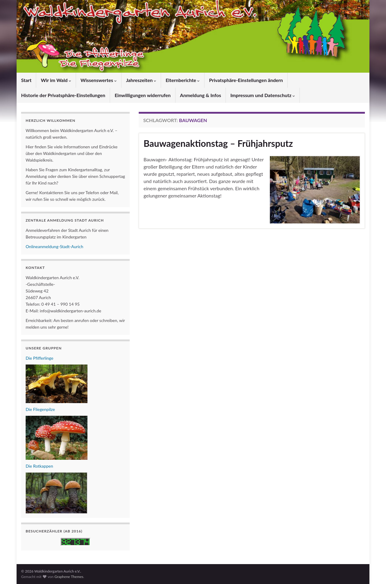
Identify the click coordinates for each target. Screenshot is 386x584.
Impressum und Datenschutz (262, 95)
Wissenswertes (99, 80)
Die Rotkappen (39, 466)
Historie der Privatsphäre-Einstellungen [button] (63, 95)
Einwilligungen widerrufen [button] (143, 95)
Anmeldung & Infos (200, 95)
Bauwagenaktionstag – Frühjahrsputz (218, 143)
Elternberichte (183, 80)
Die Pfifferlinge (39, 358)
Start (26, 80)
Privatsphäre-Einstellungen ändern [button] (246, 80)
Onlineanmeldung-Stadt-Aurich (54, 246)
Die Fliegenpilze (40, 409)
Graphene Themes (68, 576)
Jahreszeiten (141, 80)
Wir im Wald (56, 80)
